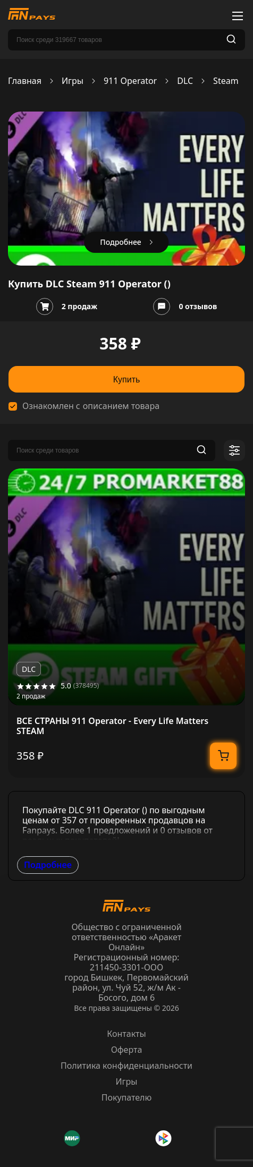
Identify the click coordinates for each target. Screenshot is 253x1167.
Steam (226, 81)
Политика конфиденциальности (126, 1065)
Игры (72, 81)
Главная (24, 81)
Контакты (126, 1034)
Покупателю (127, 1097)
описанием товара (121, 406)
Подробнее (48, 865)
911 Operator (130, 81)
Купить (126, 379)
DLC (185, 81)
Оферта (126, 1049)
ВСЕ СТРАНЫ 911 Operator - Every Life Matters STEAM (112, 726)
